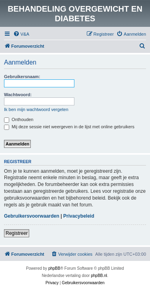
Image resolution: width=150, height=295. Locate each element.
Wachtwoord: (18, 94)
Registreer (17, 233)
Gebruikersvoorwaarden (31, 216)
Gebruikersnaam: (22, 76)
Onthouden (19, 119)
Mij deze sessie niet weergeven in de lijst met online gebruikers (69, 126)
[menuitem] (21, 34)
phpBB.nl (99, 275)
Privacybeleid (78, 216)
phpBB (54, 268)
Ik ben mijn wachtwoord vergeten (36, 109)
